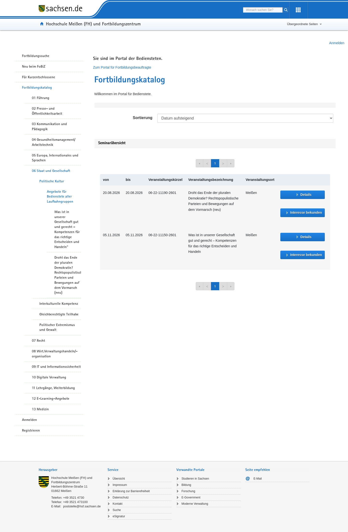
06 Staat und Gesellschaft (51, 171)
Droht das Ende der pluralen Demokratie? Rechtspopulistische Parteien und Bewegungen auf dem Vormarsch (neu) (67, 275)
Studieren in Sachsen (195, 478)
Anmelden (336, 43)
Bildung (186, 485)
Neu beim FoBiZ (33, 66)
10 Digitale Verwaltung (49, 377)
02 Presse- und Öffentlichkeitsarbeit (47, 111)
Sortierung (142, 118)
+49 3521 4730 (73, 497)
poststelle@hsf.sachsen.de (82, 506)
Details (306, 195)
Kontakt (118, 503)
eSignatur (119, 516)
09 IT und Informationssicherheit (56, 366)
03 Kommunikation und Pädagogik (49, 126)
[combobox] (263, 10)
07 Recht (38, 340)
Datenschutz (121, 497)
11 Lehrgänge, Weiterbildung (53, 388)
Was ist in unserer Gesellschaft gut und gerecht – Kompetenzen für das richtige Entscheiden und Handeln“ (67, 229)
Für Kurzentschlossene (38, 77)
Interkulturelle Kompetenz (58, 303)
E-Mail (258, 478)
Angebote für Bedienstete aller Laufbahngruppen (60, 196)
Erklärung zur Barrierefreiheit (131, 491)
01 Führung (40, 98)
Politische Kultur (51, 181)
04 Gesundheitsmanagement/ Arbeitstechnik (53, 142)
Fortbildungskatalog (37, 87)
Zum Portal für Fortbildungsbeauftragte (122, 67)
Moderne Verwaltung (194, 503)
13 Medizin (40, 409)
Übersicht (119, 478)
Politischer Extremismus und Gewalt (57, 327)
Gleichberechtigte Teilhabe (59, 314)
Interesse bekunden (306, 212)
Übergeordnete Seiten (302, 24)
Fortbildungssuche (35, 56)
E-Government (190, 497)
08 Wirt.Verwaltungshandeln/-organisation (55, 353)
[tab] (71, 470)
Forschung (188, 491)
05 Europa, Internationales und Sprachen (55, 158)
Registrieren (31, 430)
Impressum (120, 485)
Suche (117, 510)
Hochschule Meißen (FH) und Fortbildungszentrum (93, 24)
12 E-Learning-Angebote (50, 398)
